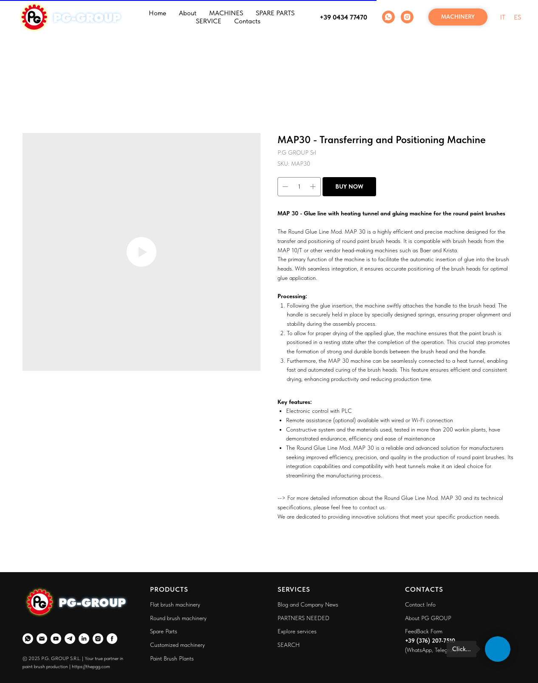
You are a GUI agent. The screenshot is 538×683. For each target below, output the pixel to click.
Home (157, 13)
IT (502, 17)
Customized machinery (177, 644)
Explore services (297, 631)
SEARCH (288, 644)
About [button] (187, 13)
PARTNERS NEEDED (303, 618)
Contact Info (420, 604)
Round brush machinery (178, 618)
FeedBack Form (423, 631)
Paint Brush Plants (172, 658)
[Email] (42, 638)
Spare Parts (163, 631)
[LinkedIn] (84, 638)
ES (517, 17)
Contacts (247, 21)
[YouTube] (56, 638)
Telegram (445, 649)
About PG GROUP (428, 618)
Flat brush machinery (175, 604)
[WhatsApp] (388, 17)
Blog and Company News (307, 604)
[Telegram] (70, 638)
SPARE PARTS (275, 13)
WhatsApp (419, 649)
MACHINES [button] (226, 13)
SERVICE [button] (208, 21)
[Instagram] (407, 17)
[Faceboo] (112, 638)
